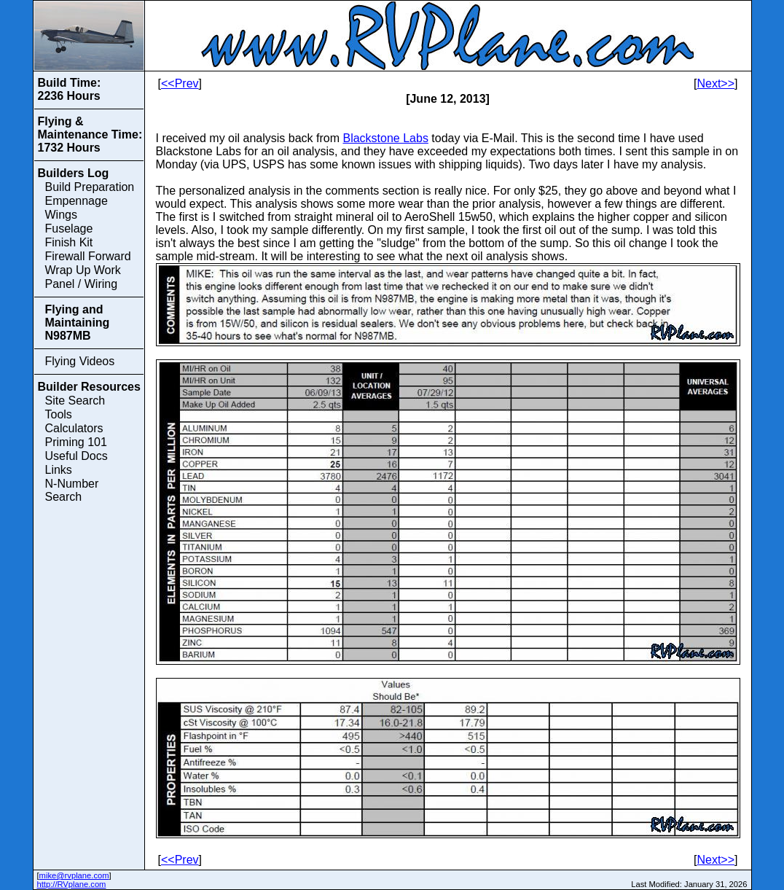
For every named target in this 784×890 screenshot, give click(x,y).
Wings (61, 214)
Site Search (75, 400)
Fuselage (69, 228)
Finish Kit (69, 242)
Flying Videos (80, 361)
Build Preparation (90, 187)
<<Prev (180, 83)
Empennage (76, 201)
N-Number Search (72, 490)
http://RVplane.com (71, 884)
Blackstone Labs (385, 138)
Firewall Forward (88, 256)
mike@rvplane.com (74, 875)
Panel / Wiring (81, 284)
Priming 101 (76, 442)
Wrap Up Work (83, 270)
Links (58, 470)
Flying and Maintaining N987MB (77, 322)
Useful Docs (76, 456)
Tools (58, 414)
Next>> (715, 83)
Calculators (74, 428)
